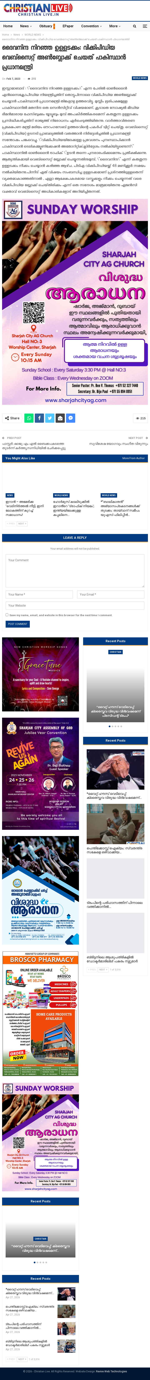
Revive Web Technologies (111, 1371)
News (24, 26)
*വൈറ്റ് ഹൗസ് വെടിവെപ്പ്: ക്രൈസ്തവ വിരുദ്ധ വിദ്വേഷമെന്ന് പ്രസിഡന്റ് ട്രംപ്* (115, 711)
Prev (11, 523)
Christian (40, 1239)
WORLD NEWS (140, 78)
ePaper (68, 26)
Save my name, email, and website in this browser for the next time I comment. (60, 615)
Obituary (45, 26)
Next (22, 523)
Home (7, 26)
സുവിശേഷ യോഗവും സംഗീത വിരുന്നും (118, 444)
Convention (90, 26)
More (113, 26)
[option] (40, 1236)
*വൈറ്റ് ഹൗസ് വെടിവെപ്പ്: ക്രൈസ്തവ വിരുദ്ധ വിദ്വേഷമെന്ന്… (40, 1248)
